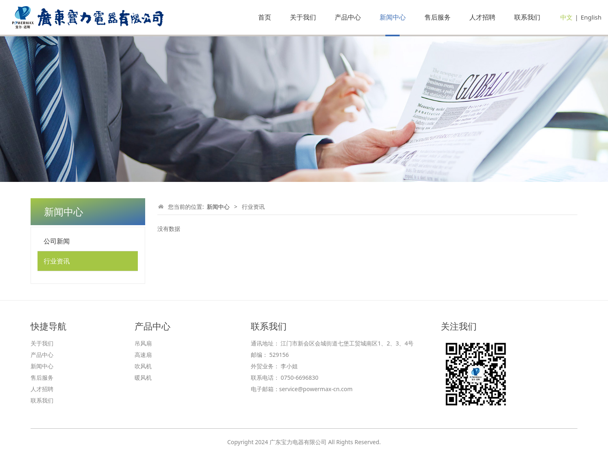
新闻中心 (393, 17)
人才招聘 (482, 17)
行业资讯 (57, 261)
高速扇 (143, 355)
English (591, 17)
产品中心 (348, 17)
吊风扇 (143, 343)
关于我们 (303, 17)
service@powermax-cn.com (316, 389)
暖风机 (143, 377)
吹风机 (143, 366)
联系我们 (527, 17)
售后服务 (437, 17)
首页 (264, 17)
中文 (566, 17)
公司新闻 (57, 241)
